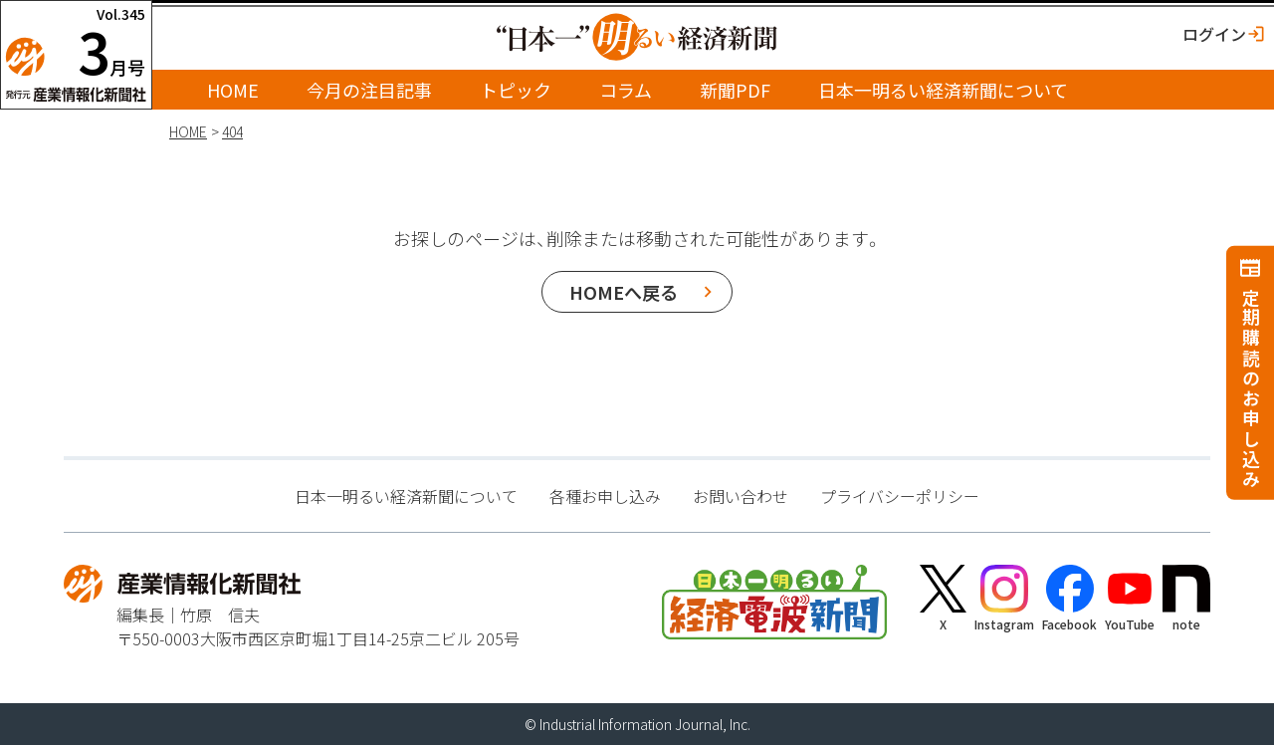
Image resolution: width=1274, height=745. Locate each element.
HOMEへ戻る (623, 292)
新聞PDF (735, 90)
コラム (625, 90)
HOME (233, 90)
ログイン (1214, 34)
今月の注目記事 (369, 90)
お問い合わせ (740, 496)
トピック (515, 90)
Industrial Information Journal (631, 724)
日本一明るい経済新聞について (943, 90)
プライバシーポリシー (899, 496)
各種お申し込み (605, 496)
